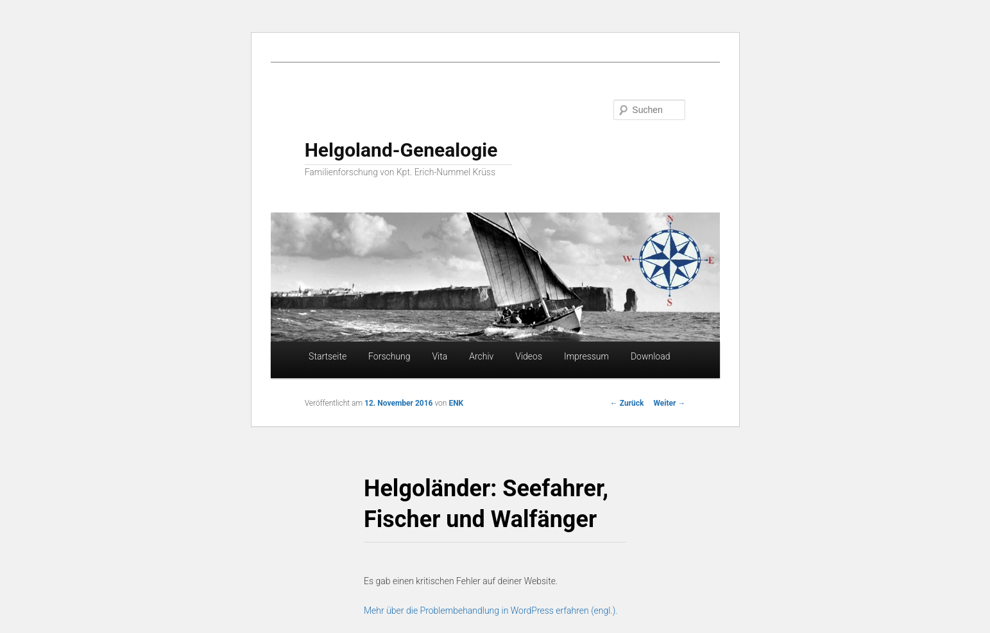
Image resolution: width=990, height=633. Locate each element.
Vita (439, 356)
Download (650, 356)
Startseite (327, 356)
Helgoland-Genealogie (401, 150)
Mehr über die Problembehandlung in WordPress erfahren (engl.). (491, 610)
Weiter (669, 403)
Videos (528, 356)
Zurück (627, 403)
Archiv (481, 356)
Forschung (389, 356)
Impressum (586, 356)
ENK (455, 403)
